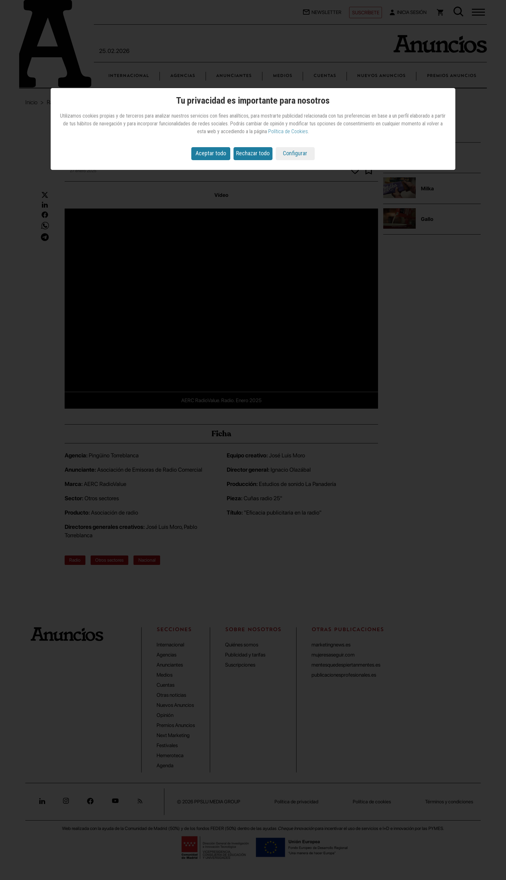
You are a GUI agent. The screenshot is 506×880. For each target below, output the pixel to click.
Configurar (295, 153)
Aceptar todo (211, 153)
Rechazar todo (253, 153)
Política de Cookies (288, 131)
